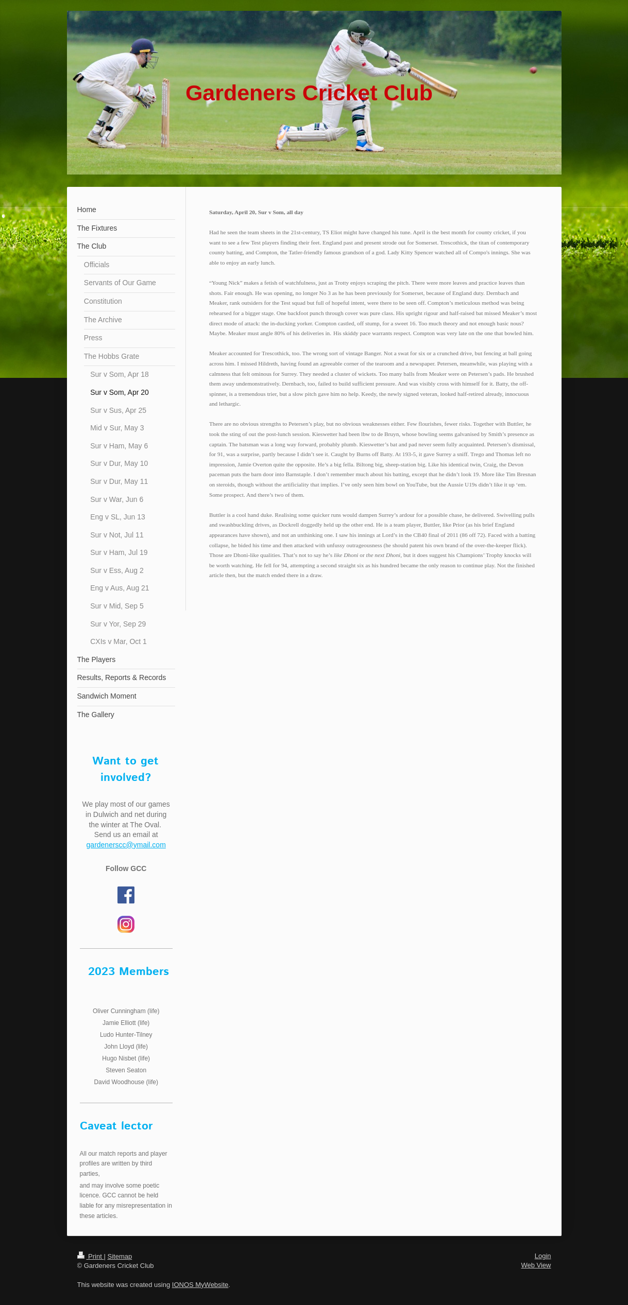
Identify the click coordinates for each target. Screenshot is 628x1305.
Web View (536, 1265)
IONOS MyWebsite (200, 1285)
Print (90, 1256)
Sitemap (119, 1256)
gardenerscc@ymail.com (126, 845)
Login (543, 1256)
